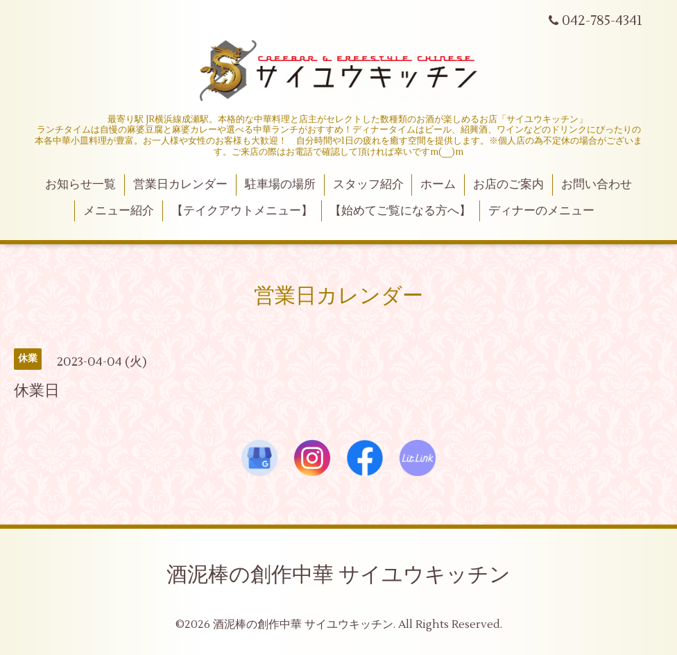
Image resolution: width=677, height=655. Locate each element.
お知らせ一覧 (80, 184)
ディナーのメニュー (541, 211)
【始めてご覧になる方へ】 (400, 211)
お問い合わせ (596, 184)
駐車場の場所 (280, 184)
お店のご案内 (508, 184)
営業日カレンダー (180, 184)
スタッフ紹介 (368, 184)
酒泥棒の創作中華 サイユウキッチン (338, 574)
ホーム (438, 184)
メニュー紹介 (118, 211)
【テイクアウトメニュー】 (242, 211)
